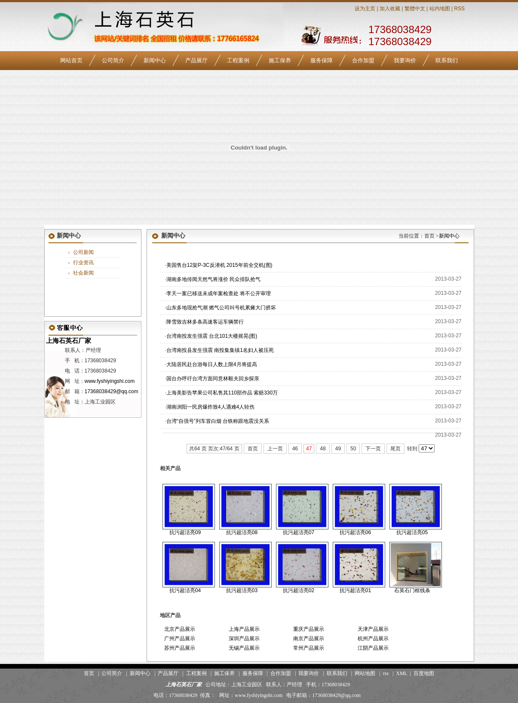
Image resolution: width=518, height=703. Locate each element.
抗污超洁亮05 (412, 532)
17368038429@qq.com (111, 391)
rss (386, 673)
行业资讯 (83, 263)
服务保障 (321, 60)
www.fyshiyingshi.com (110, 381)
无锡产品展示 (244, 648)
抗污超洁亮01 (355, 590)
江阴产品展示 (373, 648)
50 (353, 449)
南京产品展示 (308, 639)
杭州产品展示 (373, 639)
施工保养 (280, 60)
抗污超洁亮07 (298, 532)
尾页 (395, 449)
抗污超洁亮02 (298, 590)
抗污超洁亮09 (185, 532)
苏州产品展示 (179, 648)
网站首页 (71, 60)
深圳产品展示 (244, 639)
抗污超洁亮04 (185, 590)
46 (295, 449)
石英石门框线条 (412, 590)
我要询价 (405, 60)
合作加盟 (363, 60)
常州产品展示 (308, 648)
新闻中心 (155, 60)
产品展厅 (196, 60)
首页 (253, 449)
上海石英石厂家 (67, 340)
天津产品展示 (373, 629)
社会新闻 (83, 273)
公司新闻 (83, 252)
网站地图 (365, 673)
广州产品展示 (179, 639)
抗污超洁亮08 (241, 532)
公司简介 (113, 60)
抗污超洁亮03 (241, 590)
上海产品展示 (244, 629)
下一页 (373, 449)
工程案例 (238, 60)
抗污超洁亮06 (355, 532)
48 (322, 449)
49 (338, 449)
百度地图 (424, 673)
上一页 (275, 449)
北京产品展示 (179, 629)
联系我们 (446, 60)
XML (401, 673)
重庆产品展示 (308, 629)
